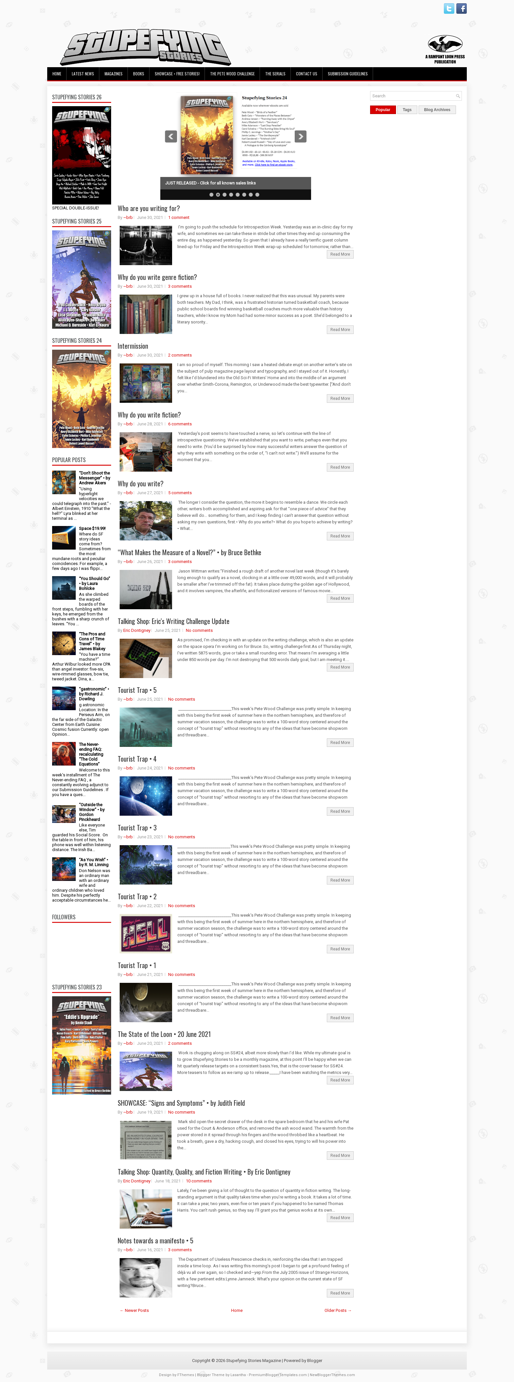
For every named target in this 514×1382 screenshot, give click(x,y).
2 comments (180, 355)
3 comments (180, 286)
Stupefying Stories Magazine (253, 1360)
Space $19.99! (92, 528)
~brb (128, 217)
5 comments (180, 492)
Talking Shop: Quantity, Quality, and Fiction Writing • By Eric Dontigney (204, 1171)
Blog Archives (437, 109)
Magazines (114, 73)
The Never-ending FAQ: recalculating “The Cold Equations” (91, 754)
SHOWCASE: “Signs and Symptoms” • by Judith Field (181, 1103)
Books (138, 73)
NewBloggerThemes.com (332, 1375)
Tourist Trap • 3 (137, 827)
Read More (340, 254)
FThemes (185, 1375)
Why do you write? (141, 483)
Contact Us (306, 73)
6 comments (180, 423)
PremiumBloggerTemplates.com (278, 1375)
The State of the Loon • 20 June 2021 (164, 1034)
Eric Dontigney (136, 630)
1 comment (178, 217)
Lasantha (238, 1375)
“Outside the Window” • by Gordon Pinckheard (92, 812)
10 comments (199, 1180)
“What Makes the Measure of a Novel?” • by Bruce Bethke (189, 552)
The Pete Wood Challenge (232, 73)
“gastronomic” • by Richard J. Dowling (94, 694)
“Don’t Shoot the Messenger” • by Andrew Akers (94, 478)
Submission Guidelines (348, 73)
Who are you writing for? (149, 208)
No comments (199, 630)
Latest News (83, 73)
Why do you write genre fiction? (157, 277)
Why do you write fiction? (149, 414)
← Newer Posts (134, 1310)
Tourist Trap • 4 (137, 758)
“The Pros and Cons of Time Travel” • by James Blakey (92, 641)
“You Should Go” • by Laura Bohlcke (94, 583)
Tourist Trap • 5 (137, 690)
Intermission (133, 345)
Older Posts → (338, 1310)
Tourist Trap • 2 (137, 896)
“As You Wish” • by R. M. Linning (94, 862)
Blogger (314, 1360)
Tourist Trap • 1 (137, 965)
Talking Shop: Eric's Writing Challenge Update (173, 621)
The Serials (275, 73)
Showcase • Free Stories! (177, 73)
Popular (383, 109)
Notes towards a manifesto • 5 (155, 1240)
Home (56, 73)
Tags (407, 109)
